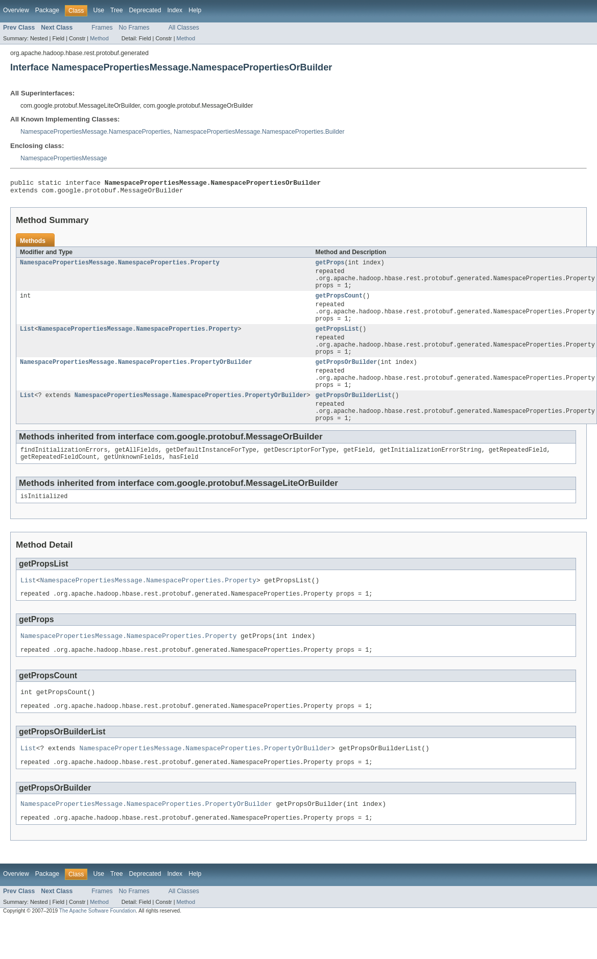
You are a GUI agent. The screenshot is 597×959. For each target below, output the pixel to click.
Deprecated (145, 10)
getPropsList (337, 341)
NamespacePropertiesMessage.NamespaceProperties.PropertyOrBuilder (136, 378)
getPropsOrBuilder (346, 378)
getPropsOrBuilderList (354, 415)
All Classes (184, 27)
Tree (116, 10)
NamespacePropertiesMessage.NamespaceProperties (95, 131)
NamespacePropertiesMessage (63, 158)
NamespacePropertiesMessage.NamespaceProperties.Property (120, 266)
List (27, 341)
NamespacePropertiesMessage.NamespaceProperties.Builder (259, 131)
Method (99, 38)
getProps (330, 266)
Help (194, 10)
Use (98, 10)
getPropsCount (339, 304)
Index (174, 10)
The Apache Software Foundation (97, 950)
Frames (101, 27)
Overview (16, 10)
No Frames (134, 27)
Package (47, 10)
